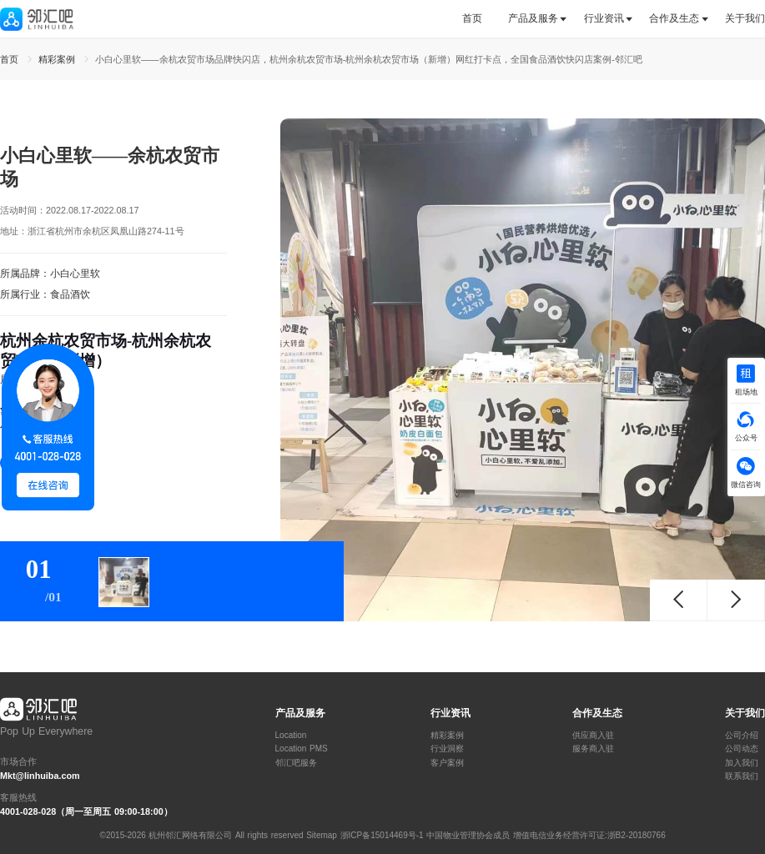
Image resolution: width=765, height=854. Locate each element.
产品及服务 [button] (533, 18)
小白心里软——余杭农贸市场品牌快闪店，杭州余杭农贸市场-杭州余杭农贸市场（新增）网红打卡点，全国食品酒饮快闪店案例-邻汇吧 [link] (368, 59)
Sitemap (321, 835)
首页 (472, 18)
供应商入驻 (593, 735)
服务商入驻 (593, 749)
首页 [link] (11, 59)
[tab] (478, 19)
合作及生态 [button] (674, 18)
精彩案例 (447, 735)
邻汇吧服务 (296, 763)
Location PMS (301, 749)
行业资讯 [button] (604, 18)
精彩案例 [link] (58, 59)
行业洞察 (447, 749)
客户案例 (447, 763)
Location (291, 735)
